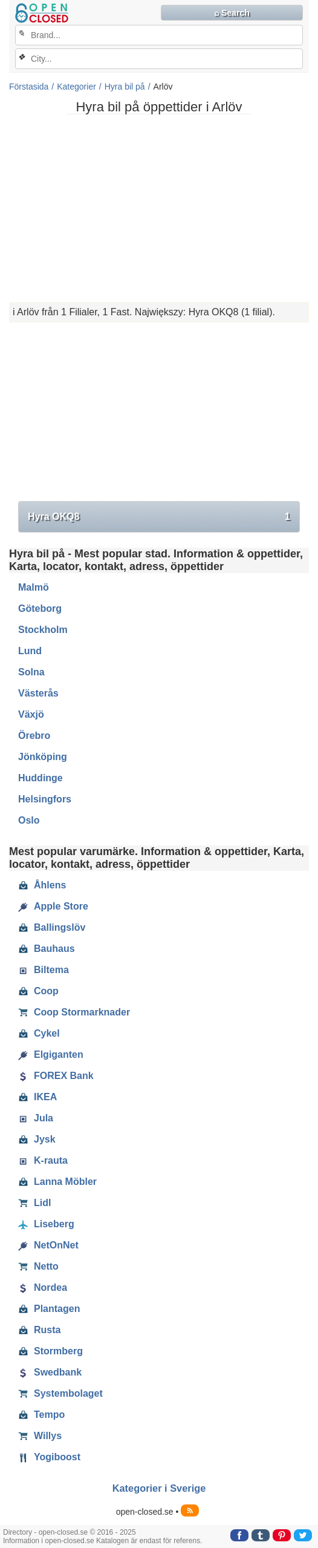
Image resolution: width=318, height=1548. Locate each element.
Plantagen (49, 1309)
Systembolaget (60, 1393)
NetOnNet (48, 1245)
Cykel (39, 1033)
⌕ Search (232, 13)
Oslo (29, 820)
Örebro (34, 735)
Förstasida (28, 86)
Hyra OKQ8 (159, 516)
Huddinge (40, 778)
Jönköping (42, 757)
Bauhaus (46, 948)
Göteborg (40, 608)
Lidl (34, 1203)
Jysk (37, 1139)
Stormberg (50, 1351)
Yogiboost (49, 1457)
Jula (35, 1118)
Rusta (39, 1330)
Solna (31, 672)
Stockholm (43, 630)
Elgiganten (50, 1054)
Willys (40, 1436)
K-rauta (43, 1160)
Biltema (43, 970)
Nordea (42, 1287)
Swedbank (50, 1372)
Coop (38, 991)
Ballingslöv (51, 927)
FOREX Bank (56, 1076)
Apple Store (53, 906)
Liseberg (46, 1224)
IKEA (37, 1097)
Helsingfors (44, 799)
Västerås (38, 693)
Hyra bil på (125, 86)
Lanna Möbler (57, 1181)
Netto (38, 1266)
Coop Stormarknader (74, 1012)
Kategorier (76, 86)
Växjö (31, 714)
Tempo (41, 1414)
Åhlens (42, 885)
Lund (30, 651)
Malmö (33, 587)
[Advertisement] (159, 208)
